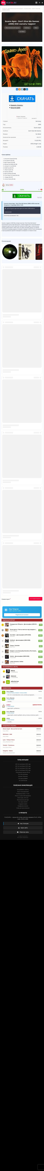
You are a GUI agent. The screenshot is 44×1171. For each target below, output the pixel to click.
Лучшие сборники (23, 1107)
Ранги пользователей (23, 1122)
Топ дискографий (23, 1109)
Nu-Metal (22, 31)
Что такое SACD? (23, 1133)
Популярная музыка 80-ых (23, 1103)
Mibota (13, 1002)
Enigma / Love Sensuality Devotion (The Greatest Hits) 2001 (23, 982)
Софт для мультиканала (22, 1139)
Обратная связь (23, 1163)
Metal (35, 28)
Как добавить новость (23, 1120)
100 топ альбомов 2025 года (23, 1097)
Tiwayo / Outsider (15, 976)
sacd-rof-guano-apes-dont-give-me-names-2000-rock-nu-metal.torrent (20, 210)
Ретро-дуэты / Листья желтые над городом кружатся (23, 960)
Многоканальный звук (23, 1131)
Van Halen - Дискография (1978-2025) (20, 966)
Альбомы (27, 28)
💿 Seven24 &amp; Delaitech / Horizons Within (16, 1023)
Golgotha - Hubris (8, 1082)
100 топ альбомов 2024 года (23, 1099)
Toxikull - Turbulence (8, 1076)
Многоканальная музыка (15, 8)
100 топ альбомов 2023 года (23, 1101)
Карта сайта (23, 1159)
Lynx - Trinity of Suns (9, 1071)
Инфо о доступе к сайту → (15, 942)
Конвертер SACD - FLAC (22, 1125)
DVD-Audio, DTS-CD (22, 1129)
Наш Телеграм (23, 1154)
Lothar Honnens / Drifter (16, 992)
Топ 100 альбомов (23, 1105)
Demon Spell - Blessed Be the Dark (12, 1060)
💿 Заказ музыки (10, 1030)
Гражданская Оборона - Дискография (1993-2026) (24, 955)
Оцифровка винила (23, 1137)
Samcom (13, 1007)
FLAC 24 (10, 2)
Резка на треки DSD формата (23, 1127)
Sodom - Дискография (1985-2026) (19, 987)
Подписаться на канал (22, 946)
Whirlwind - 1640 (7, 1065)
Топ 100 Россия (23, 1111)
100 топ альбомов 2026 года (23, 1095)
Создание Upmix (22, 1135)
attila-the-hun (15, 1012)
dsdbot (11, 185)
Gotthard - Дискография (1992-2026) (20, 971)
